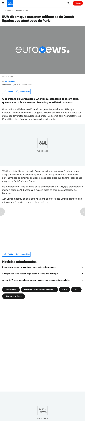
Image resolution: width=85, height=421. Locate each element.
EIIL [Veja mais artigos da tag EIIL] (76, 289)
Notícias (10, 11)
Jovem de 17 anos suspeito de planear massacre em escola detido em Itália (36, 280)
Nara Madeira (10, 81)
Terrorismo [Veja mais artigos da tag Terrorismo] (11, 289)
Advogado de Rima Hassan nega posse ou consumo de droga (30, 273)
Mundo (19, 11)
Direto (78, 3)
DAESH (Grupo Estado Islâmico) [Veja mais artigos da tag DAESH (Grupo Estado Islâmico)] (39, 289)
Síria (26, 11)
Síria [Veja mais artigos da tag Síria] (64, 289)
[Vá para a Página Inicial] (10, 3)
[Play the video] (42, 50)
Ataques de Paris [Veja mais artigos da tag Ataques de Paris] (14, 296)
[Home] (3, 11)
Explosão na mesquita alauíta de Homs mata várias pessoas (29, 267)
